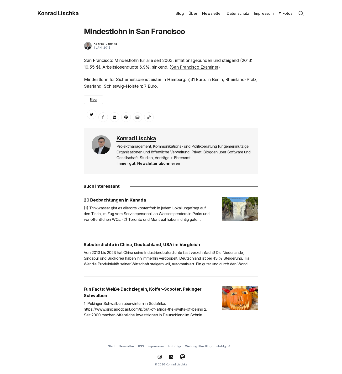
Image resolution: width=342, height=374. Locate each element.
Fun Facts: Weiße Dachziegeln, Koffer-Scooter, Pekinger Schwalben (143, 292)
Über (193, 13)
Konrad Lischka (58, 13)
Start (111, 346)
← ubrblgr (174, 346)
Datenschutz (238, 13)
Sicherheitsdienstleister (138, 79)
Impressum (264, 13)
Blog (179, 13)
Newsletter (212, 13)
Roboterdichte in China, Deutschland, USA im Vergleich (142, 244)
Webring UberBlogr (199, 346)
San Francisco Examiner (194, 67)
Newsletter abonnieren (158, 163)
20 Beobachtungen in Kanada (115, 199)
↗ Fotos (285, 13)
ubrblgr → (223, 346)
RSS (141, 346)
